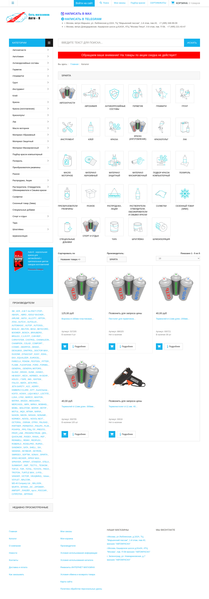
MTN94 (29, 411)
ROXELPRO (28, 444)
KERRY (35, 386)
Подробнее (79, 346)
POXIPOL (16, 429)
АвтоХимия (18, 56)
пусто (33, 490)
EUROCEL (35, 358)
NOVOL (25, 419)
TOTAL (29, 469)
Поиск (106, 3)
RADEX (27, 437)
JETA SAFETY (18, 386)
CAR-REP (36, 336)
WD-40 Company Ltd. (21, 483)
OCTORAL (16, 422)
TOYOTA (37, 469)
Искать (192, 42)
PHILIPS (38, 426)
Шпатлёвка (18, 229)
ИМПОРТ (16, 490)
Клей (15, 95)
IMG (30, 379)
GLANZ (15, 372)
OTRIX (35, 422)
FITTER (45, 361)
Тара (15, 223)
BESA (33, 329)
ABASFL (15, 315)
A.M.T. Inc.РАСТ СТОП (32, 311)
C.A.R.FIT (25, 336)
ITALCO (15, 383)
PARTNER (16, 426)
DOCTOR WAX (41, 350)
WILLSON (36, 483)
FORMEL (44, 365)
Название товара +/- (70, 259)
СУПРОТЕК (17, 494)
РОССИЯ (42, 490)
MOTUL (15, 411)
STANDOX (36, 462)
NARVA (37, 411)
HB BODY (16, 376)
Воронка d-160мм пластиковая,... (78, 319)
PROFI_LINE (17, 433)
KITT (32, 390)
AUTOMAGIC (18, 325)
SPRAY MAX (33, 458)
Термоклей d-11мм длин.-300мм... (78, 406)
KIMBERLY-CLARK (20, 390)
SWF (26, 465)
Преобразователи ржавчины (26, 167)
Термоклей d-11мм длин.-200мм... (172, 319)
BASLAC (15, 329)
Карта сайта (66, 581)
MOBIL (15, 408)
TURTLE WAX (28, 472)
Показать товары (35, 269)
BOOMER (16, 333)
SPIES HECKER (19, 458)
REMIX (26, 440)
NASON (15, 415)
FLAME (15, 365)
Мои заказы (120, 3)
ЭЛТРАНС (28, 494)
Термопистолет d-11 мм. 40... (123, 406)
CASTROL (30, 340)
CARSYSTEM (18, 340)
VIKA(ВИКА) (36, 476)
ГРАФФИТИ (18, 76)
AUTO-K (22, 322)
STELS (45, 462)
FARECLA (16, 361)
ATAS (14, 322)
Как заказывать (16, 574)
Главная (74, 64)
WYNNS (24, 487)
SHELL (33, 447)
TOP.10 (15, 469)
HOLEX (15, 379)
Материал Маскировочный (26, 148)
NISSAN (32, 415)
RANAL (35, 437)
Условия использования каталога (76, 560)
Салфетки (18, 197)
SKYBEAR (26, 451)
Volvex (46, 476)
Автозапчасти (19, 50)
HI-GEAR (43, 376)
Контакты (13, 560)
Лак (14, 122)
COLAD (27, 343)
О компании (15, 546)
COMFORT (37, 343)
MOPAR (35, 408)
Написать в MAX (76, 13)
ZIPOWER (39, 487)
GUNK (31, 372)
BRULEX (16, 336)
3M (13, 311)
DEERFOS (25, 347)
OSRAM (26, 422)
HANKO (39, 372)
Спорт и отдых (20, 216)
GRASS (23, 372)
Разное (16, 174)
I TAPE (23, 379)
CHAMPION (17, 343)
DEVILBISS (17, 350)
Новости (13, 553)
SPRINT (26, 462)
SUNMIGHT (17, 465)
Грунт (15, 82)
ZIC (31, 487)
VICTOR (25, 476)
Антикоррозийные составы (26, 63)
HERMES (33, 376)
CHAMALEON (43, 340)
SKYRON (37, 451)
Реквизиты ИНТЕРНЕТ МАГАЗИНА (77, 567)
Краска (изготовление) (24, 108)
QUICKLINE (17, 437)
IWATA (23, 383)
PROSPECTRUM (32, 433)
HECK (25, 376)
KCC (28, 386)
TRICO (46, 469)
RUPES (39, 444)
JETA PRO (32, 383)
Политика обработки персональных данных (81, 589)
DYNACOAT (27, 354)
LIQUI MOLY (33, 394)
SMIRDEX (16, 455)
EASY (37, 354)
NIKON (23, 415)
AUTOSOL (38, 325)
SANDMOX (17, 447)
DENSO (35, 347)
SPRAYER (16, 462)
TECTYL (33, 465)
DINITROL (28, 350)
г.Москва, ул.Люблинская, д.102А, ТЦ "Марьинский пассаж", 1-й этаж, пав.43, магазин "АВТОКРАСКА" (126, 540)
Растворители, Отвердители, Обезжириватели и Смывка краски (29, 188)
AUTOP (28, 325)
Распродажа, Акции (22, 180)
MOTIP (43, 408)
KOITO (15, 394)
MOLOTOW (24, 408)
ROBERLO (16, 444)
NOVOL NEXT (37, 419)
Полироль (17, 161)
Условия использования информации (78, 553)
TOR (22, 469)
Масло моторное (21, 128)
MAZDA (24, 401)
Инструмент (18, 89)
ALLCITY (32, 318)
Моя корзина (66, 538)
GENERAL (16, 368)
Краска (16, 102)
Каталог (13, 538)
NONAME (41, 415)
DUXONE (16, 354)
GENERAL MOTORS (32, 368)
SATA (25, 447)
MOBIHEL (42, 404)
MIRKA (34, 404)
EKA (14, 358)
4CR (18, 311)
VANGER (16, 476)
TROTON (16, 472)
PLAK (46, 426)
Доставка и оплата (18, 567)
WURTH (15, 487)
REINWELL (17, 440)
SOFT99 (26, 455)
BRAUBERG (36, 333)
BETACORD (42, 329)
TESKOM (43, 465)
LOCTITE (44, 394)
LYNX (21, 397)
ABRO (23, 315)
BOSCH (25, 333)
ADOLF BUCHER (35, 315)
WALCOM (25, 480)
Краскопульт (19, 115)
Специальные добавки (24, 210)
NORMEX (16, 419)
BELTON (25, 329)
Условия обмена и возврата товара (77, 574)
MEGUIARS (34, 401)
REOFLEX (35, 440)
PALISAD (43, 422)
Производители (68, 546)
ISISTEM (37, 379)
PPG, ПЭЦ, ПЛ (28, 429)
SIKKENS (16, 451)
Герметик (17, 69)
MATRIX (15, 401)
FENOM (25, 361)
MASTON (38, 397)
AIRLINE (15, 318)
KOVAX (22, 394)
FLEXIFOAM (25, 365)
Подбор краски (138, 3)
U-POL (39, 472)
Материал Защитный (23, 141)
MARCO (29, 397)
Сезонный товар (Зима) (24, 203)
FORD (35, 365)
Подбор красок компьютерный (27, 154)
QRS (44, 433)
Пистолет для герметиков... (122, 319)
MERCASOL (17, 404)
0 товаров (194, 3)
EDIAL (44, 354)
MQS (22, 411)
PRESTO (41, 429)
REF (43, 437)
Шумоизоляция (20, 236)
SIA (39, 447)
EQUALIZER (22, 358)
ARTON (41, 318)
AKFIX (24, 318)
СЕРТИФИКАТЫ (158, 3)
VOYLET (15, 480)
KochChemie (41, 390)
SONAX (35, 455)
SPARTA (43, 455)
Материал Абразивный (24, 135)
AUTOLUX (31, 322)
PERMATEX (28, 426)
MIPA (26, 404)
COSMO (15, 347)
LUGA (14, 397)
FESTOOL (35, 361)
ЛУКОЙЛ (26, 490)
